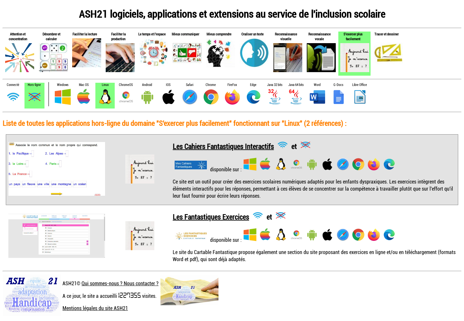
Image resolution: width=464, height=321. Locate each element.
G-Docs (338, 85)
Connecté (13, 85)
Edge (253, 85)
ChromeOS (126, 85)
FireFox (232, 85)
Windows (62, 85)
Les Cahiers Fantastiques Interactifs (223, 146)
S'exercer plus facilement (352, 36)
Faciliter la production (118, 36)
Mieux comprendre (219, 34)
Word (317, 85)
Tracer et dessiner (386, 34)
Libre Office (359, 85)
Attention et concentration (18, 36)
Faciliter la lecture (84, 34)
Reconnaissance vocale (319, 36)
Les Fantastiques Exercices (211, 217)
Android (147, 85)
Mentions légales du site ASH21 (95, 308)
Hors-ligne (34, 85)
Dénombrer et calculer (51, 36)
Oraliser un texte (252, 34)
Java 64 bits (296, 85)
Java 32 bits (274, 85)
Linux (105, 85)
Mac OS (84, 85)
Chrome (211, 85)
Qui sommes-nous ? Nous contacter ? (120, 283)
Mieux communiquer (185, 34)
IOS (168, 85)
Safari (189, 85)
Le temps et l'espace (152, 34)
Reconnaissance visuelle (286, 36)
